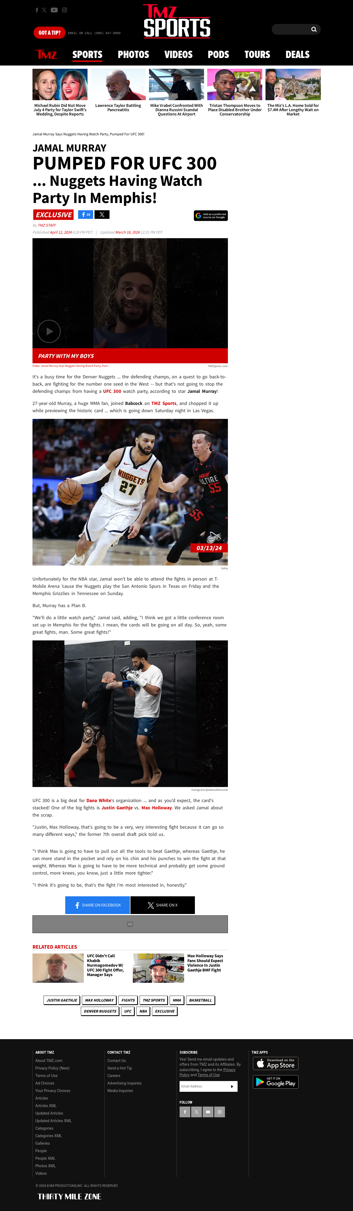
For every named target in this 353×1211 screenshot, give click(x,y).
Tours (257, 55)
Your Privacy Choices (53, 1091)
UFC (127, 1011)
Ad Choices (44, 1083)
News (45, 55)
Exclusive (164, 1011)
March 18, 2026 (127, 232)
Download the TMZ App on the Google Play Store (276, 1082)
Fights (127, 1000)
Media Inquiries (120, 1091)
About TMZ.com (49, 1060)
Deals (298, 55)
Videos (178, 55)
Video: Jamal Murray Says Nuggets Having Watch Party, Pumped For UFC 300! (71, 366)
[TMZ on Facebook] (36, 10)
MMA (177, 1000)
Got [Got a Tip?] (49, 33)
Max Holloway (99, 1000)
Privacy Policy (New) (52, 1068)
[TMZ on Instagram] (64, 10)
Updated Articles (49, 1113)
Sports (87, 55)
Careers (113, 1076)
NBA (143, 1011)
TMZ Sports (163, 403)
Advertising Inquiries (124, 1083)
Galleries (42, 1143)
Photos (133, 55)
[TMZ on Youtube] (54, 10)
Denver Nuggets (100, 1011)
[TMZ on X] (45, 10)
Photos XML (45, 1166)
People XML (45, 1158)
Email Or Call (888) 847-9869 (94, 33)
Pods (218, 55)
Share (97, 905)
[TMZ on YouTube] (208, 1112)
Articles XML (46, 1106)
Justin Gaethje (61, 1000)
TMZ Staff (47, 225)
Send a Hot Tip (119, 1068)
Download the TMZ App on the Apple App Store (276, 1063)
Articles (41, 1098)
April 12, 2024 (61, 232)
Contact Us (116, 1060)
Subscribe (232, 1086)
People (41, 1151)
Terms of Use (46, 1076)
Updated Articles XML (53, 1121)
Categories (44, 1128)
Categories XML (48, 1136)
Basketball (200, 1000)
